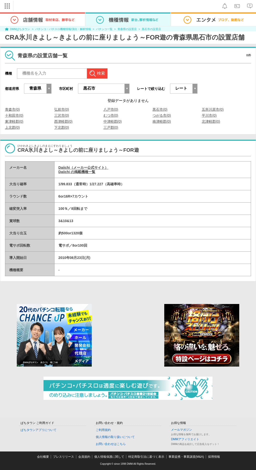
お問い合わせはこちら (111, 444)
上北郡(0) (12, 127)
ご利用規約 (103, 430)
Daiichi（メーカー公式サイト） (83, 168)
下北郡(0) (61, 127)
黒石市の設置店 (151, 29)
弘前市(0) (61, 109)
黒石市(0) (159, 109)
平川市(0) (209, 115)
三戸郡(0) (111, 127)
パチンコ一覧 (104, 29)
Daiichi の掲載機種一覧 (77, 172)
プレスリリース (63, 456)
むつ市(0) (111, 115)
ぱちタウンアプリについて (38, 430)
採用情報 (214, 456)
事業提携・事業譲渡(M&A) (186, 456)
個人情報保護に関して (109, 456)
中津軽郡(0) (113, 121)
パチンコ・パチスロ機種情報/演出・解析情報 (63, 29)
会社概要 (43, 456)
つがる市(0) (161, 115)
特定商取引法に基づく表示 (146, 456)
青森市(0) (12, 109)
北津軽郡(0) (211, 121)
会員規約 (84, 456)
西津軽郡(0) (63, 121)
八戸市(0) (111, 109)
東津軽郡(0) (14, 121)
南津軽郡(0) (161, 121)
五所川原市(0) (213, 109)
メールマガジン (181, 429)
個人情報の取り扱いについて (115, 437)
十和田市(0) (14, 115)
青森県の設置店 (127, 29)
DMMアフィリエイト (185, 439)
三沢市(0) (61, 115)
